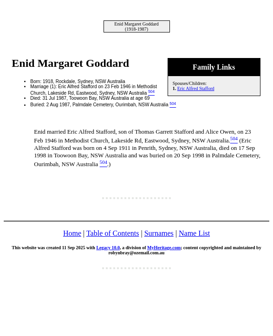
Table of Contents (112, 233)
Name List (194, 233)
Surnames (159, 233)
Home (72, 233)
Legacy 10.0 (108, 247)
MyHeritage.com (164, 247)
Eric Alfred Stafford (195, 88)
